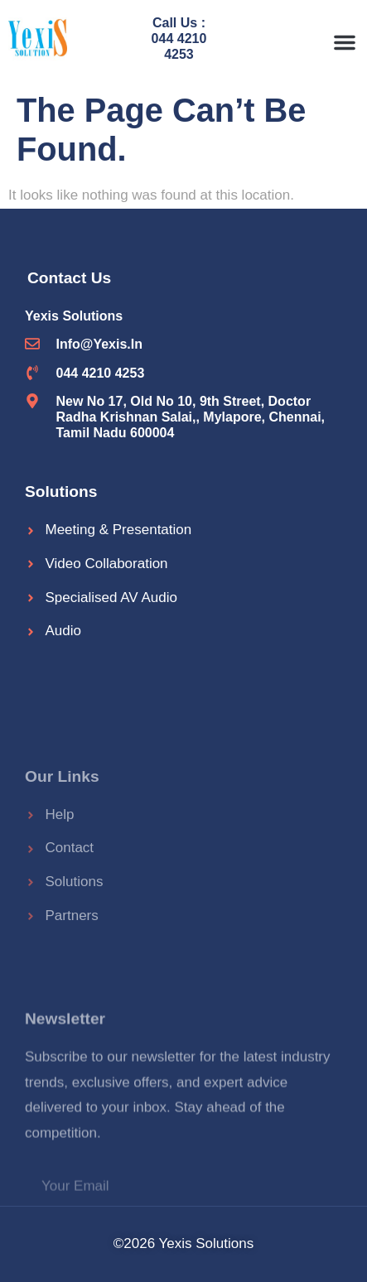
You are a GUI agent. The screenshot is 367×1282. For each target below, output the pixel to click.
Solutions (61, 491)
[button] (344, 42)
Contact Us (69, 278)
